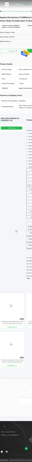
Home (18, 4)
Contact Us (13, 51)
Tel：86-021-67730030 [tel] (8, 432)
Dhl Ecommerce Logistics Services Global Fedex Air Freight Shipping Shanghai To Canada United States (12, 361)
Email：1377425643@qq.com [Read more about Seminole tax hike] (10, 435)
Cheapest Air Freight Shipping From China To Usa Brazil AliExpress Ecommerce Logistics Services (12, 322)
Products (27, 4)
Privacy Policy (4, 460)
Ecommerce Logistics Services (21, 11)
